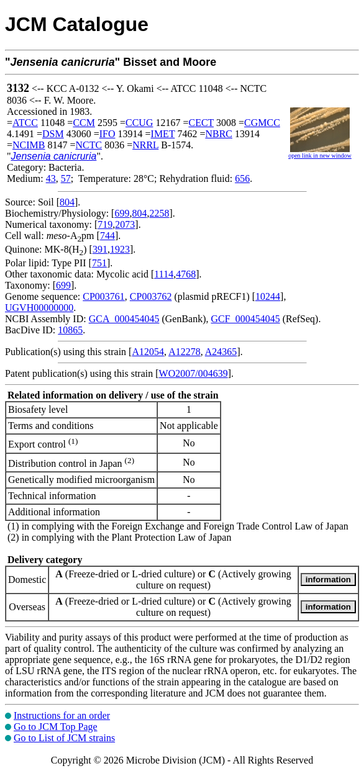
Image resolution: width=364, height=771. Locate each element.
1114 (163, 274)
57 (66, 178)
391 (100, 249)
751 (99, 263)
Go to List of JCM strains (64, 738)
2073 (125, 224)
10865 (70, 330)
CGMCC (262, 122)
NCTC (89, 145)
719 (105, 224)
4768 (186, 274)
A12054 (148, 351)
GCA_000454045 (124, 318)
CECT (201, 122)
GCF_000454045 (245, 318)
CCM (84, 122)
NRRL (145, 145)
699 (121, 213)
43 (51, 178)
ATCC (25, 122)
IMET (163, 133)
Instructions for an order (62, 715)
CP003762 (151, 296)
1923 (120, 249)
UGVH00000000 (39, 307)
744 (107, 235)
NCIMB (28, 145)
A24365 (221, 351)
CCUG (139, 122)
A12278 (184, 351)
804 (67, 202)
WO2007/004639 (193, 373)
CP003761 (104, 296)
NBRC (218, 133)
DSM (53, 133)
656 (242, 178)
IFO (107, 133)
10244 (267, 296)
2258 (159, 213)
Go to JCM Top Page (56, 726)
